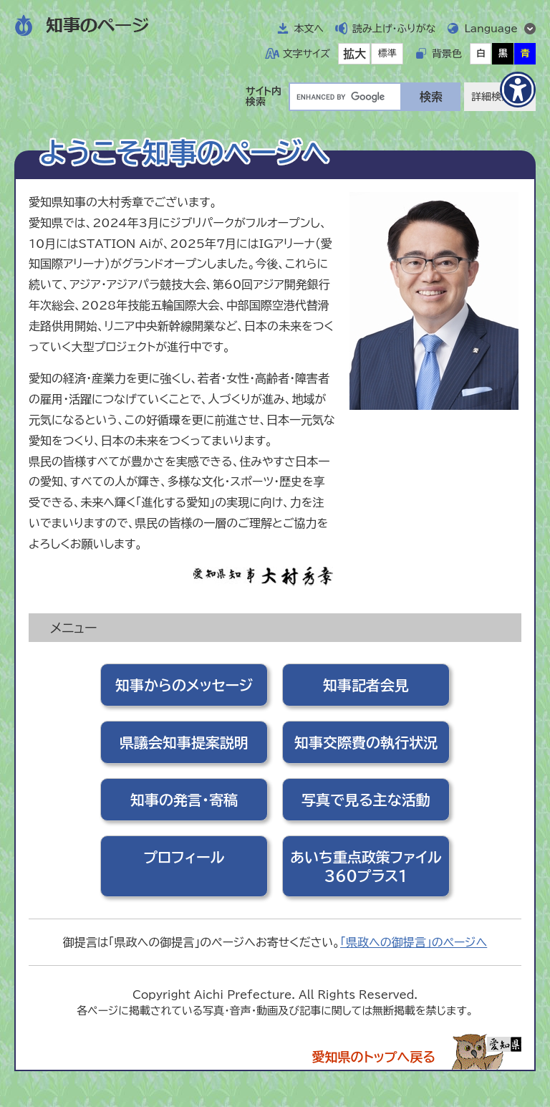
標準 (387, 53)
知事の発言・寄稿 (184, 799)
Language (491, 29)
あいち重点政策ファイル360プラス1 (365, 866)
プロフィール (184, 857)
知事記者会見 (366, 685)
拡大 (354, 53)
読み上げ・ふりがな (393, 29)
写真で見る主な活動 (365, 799)
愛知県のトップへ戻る (373, 1056)
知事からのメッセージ (184, 685)
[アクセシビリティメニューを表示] (518, 89)
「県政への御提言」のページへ (413, 942)
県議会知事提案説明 (184, 742)
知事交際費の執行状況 (366, 742)
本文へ (309, 29)
